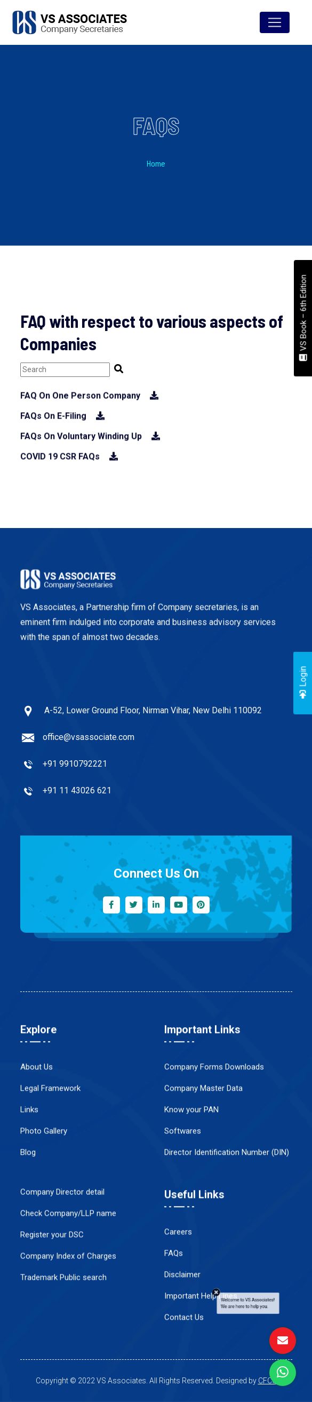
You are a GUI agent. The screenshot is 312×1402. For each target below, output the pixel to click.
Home (156, 166)
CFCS (267, 1380)
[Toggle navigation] (275, 22)
